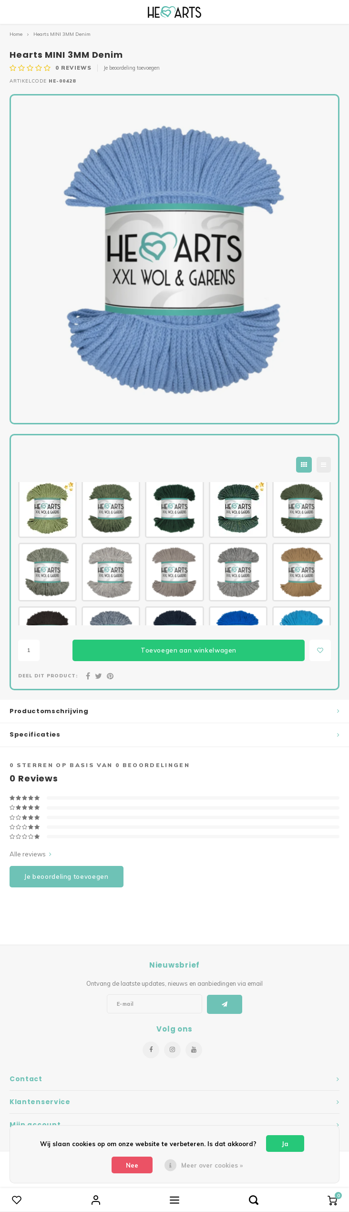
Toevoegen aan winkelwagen (188, 650)
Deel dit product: (48, 675)
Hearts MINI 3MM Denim (62, 34)
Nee (132, 1165)
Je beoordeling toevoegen (131, 67)
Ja (285, 1144)
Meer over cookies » (212, 1165)
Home (16, 34)
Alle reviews (30, 854)
